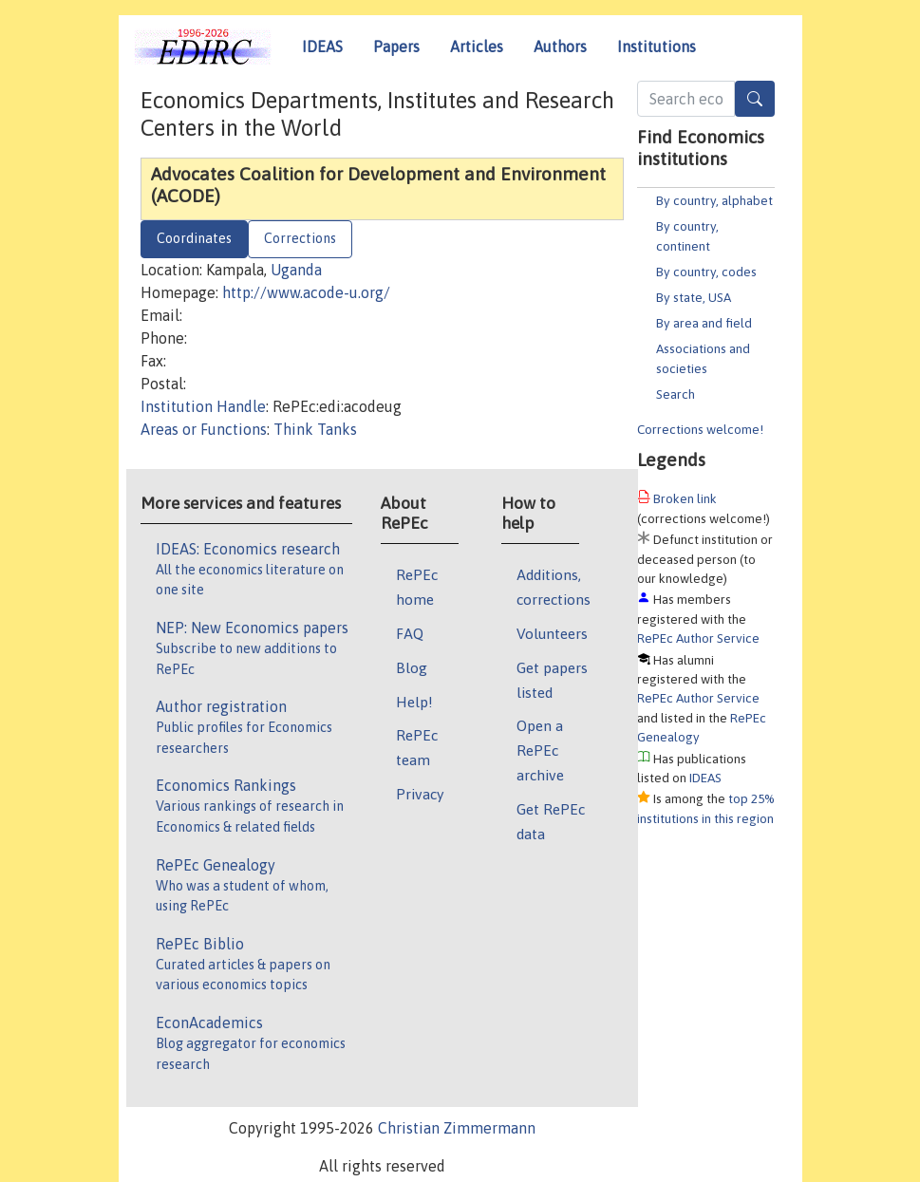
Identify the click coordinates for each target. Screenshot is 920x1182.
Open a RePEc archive (540, 750)
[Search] (755, 99)
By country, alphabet (714, 200)
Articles (476, 46)
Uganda (296, 269)
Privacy (419, 793)
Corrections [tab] (300, 238)
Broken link (685, 498)
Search (675, 394)
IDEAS (322, 46)
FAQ (409, 633)
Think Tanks (315, 429)
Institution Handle (203, 406)
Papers (396, 46)
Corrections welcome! (700, 429)
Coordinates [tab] (194, 238)
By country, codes (706, 271)
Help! (414, 701)
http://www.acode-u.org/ (306, 292)
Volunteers (552, 633)
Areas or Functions (204, 429)
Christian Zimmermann (456, 1127)
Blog (411, 667)
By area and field (704, 322)
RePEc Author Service (698, 638)
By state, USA (693, 297)
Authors (560, 46)
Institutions (656, 46)
